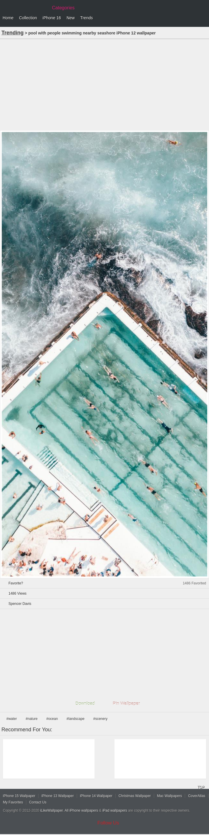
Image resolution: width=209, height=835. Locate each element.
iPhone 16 (52, 17)
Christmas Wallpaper (135, 796)
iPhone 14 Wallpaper (96, 796)
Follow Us (108, 823)
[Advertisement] (104, 84)
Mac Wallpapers (169, 796)
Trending (12, 33)
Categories (63, 7)
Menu (203, 18)
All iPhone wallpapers (81, 810)
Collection (28, 17)
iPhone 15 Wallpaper (19, 796)
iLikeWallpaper (51, 810)
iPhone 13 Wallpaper (57, 796)
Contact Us (37, 802)
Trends (86, 17)
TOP (200, 787)
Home (8, 17)
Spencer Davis (19, 604)
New (71, 17)
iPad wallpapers (114, 810)
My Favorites (13, 802)
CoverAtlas (196, 796)
